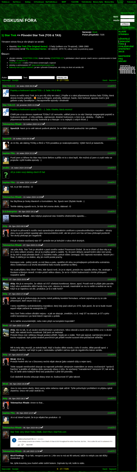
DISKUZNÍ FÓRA (124, 42)
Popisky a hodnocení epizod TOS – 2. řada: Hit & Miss (35, 90)
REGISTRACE (128, 13)
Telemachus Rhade (12, 124)
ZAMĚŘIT (112, 86)
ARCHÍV (122, 61)
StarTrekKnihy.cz (51, 2)
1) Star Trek (8, 35)
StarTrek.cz (17, 2)
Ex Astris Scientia (120, 2)
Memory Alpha (98, 2)
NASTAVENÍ (124, 56)
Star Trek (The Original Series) (32, 46)
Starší (104, 80)
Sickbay (28, 2)
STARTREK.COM (30, 58)
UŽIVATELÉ (124, 39)
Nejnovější (6, 80)
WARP (64, 2)
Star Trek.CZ (9, 86)
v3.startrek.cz (22, 60)
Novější (15, 80)
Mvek (94, 32)
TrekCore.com (15, 63)
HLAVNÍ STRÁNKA (123, 32)
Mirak (5, 384)
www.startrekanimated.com (43, 65)
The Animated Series (36, 49)
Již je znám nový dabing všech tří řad (27, 172)
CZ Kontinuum (39, 2)
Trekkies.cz (5, 2)
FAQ (120, 59)
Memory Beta (109, 2)
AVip (5, 226)
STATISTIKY (124, 49)
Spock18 (7, 138)
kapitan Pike (9, 153)
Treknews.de (131, 2)
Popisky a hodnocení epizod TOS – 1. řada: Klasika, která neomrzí (41, 109)
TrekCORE (74, 2)
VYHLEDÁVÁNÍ (125, 46)
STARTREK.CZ (57, 58)
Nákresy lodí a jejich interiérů (21, 67)
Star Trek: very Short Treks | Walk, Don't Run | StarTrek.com (38, 432)
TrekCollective (86, 2)
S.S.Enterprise (10, 211)
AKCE (121, 51)
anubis (6, 168)
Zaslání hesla (128, 28)
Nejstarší (112, 80)
